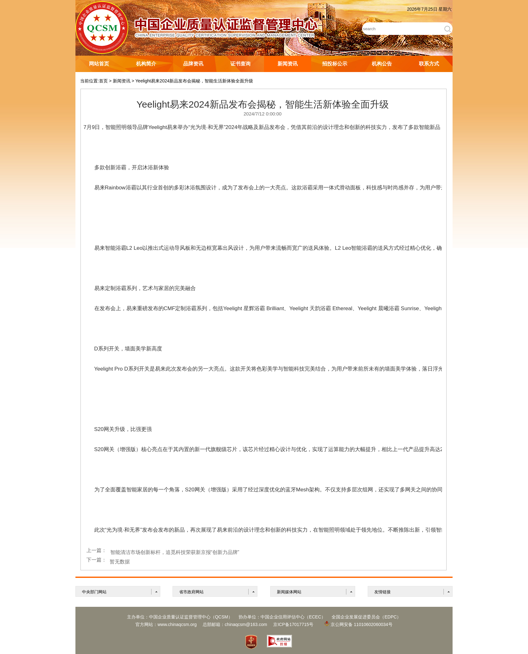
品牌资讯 (193, 63)
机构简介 (146, 63)
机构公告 (382, 63)
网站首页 (99, 63)
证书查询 (240, 63)
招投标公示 (334, 63)
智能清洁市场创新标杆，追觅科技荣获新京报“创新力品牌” (174, 552)
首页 (103, 80)
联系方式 (429, 63)
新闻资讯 (288, 63)
